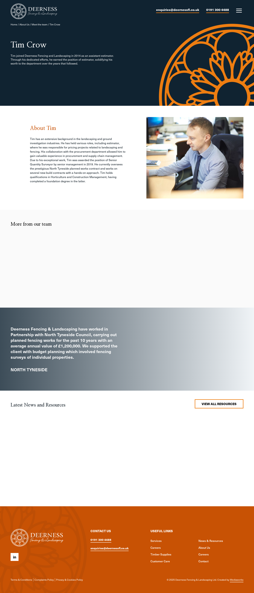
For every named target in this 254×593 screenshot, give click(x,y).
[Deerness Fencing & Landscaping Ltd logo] (34, 11)
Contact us (100, 531)
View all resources (219, 404)
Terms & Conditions (21, 579)
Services (156, 541)
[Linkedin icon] (15, 557)
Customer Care (160, 561)
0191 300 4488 (217, 9)
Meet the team (39, 24)
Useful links (161, 531)
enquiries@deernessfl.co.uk (177, 9)
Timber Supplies (160, 554)
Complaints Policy (44, 579)
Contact (203, 561)
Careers (155, 547)
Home (14, 24)
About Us (24, 24)
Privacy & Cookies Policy (69, 579)
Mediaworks (236, 579)
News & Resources (210, 541)
